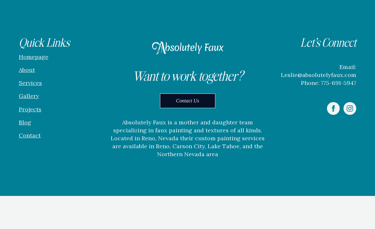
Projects (30, 109)
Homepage (33, 56)
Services (30, 83)
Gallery (29, 96)
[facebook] (333, 108)
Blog (25, 122)
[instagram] (350, 108)
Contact (30, 135)
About (27, 69)
